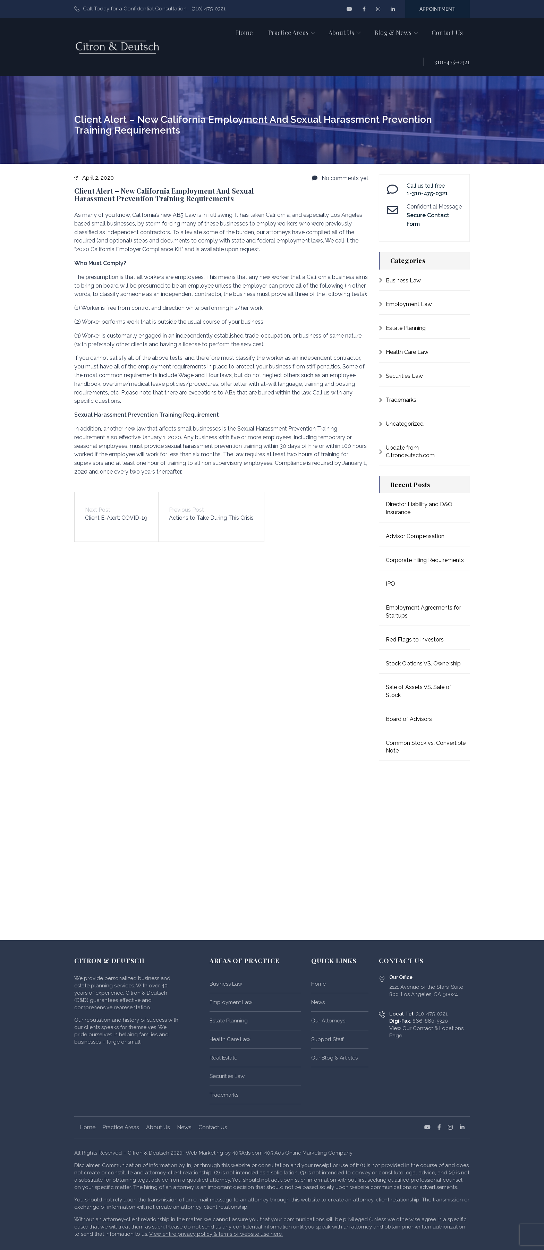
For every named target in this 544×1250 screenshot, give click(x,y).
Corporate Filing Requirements (425, 560)
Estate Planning (406, 328)
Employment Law (409, 304)
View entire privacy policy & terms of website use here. (216, 1234)
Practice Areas (120, 1127)
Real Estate (223, 1058)
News (318, 1002)
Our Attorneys (328, 1021)
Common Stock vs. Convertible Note (426, 747)
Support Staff (327, 1039)
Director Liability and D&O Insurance (419, 508)
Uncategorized (405, 423)
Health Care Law (407, 352)
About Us (158, 1127)
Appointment (437, 9)
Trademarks (401, 400)
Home (318, 984)
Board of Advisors (409, 719)
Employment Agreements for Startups (423, 611)
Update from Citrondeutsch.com (410, 451)
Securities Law (404, 376)
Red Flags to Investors (415, 639)
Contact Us (212, 1127)
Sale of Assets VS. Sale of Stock (418, 691)
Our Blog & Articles (334, 1058)
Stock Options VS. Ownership (423, 663)
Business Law (403, 280)
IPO (390, 583)
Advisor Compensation (415, 536)
